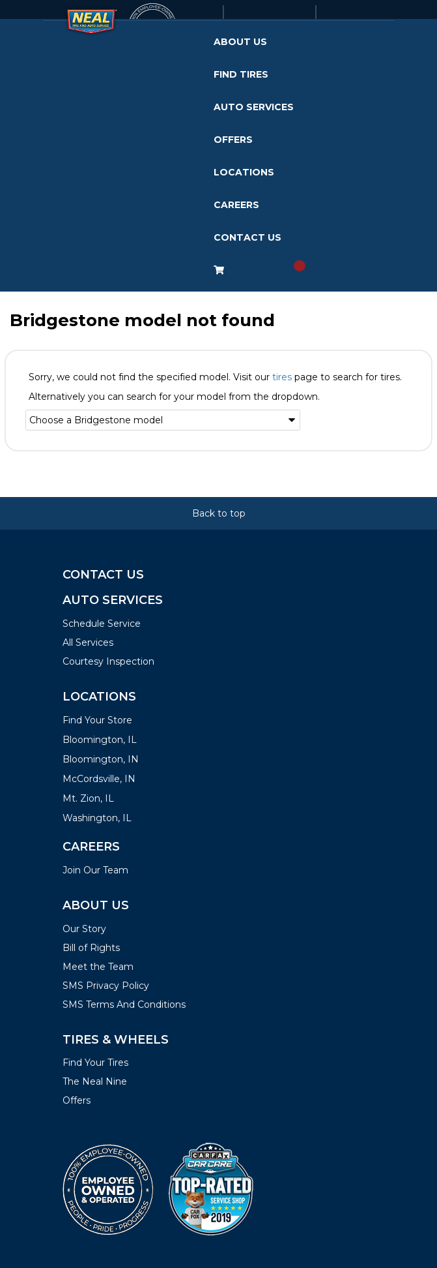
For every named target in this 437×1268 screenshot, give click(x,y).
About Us (240, 42)
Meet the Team (98, 967)
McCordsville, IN (99, 779)
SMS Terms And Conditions (124, 1004)
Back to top (219, 513)
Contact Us (247, 237)
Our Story (84, 929)
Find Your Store (97, 720)
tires (282, 377)
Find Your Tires (95, 1062)
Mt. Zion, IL (88, 798)
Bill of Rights (91, 948)
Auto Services (254, 107)
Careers (236, 205)
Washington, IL (97, 818)
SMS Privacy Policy (106, 985)
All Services (88, 642)
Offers (233, 139)
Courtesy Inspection (108, 661)
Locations (244, 172)
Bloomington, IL (100, 740)
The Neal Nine (95, 1081)
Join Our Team (95, 870)
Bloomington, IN (101, 759)
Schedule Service (102, 623)
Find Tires (241, 74)
